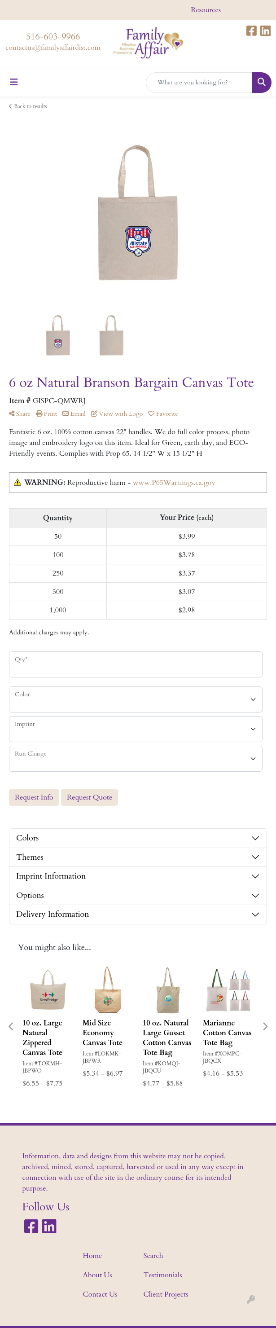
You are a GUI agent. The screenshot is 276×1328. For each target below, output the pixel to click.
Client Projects (166, 1294)
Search (153, 1256)
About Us (97, 1275)
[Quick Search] (199, 82)
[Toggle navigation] (13, 82)
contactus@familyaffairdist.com (53, 48)
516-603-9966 (53, 37)
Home (92, 1256)
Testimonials (163, 1275)
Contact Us (100, 1294)
